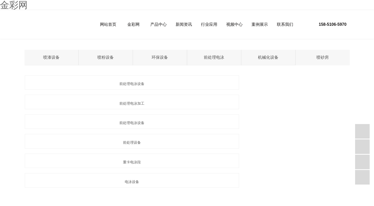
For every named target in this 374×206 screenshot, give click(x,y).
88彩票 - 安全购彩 (56, 203)
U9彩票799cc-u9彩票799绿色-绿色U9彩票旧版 (227, 203)
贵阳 (115, 178)
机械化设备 (268, 57)
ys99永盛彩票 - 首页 (297, 203)
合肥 (136, 178)
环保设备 (160, 57)
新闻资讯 (184, 24)
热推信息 (10, 172)
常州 (66, 178)
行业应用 (209, 24)
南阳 (101, 178)
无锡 (80, 178)
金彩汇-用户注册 (271, 203)
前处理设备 (75, 103)
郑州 (94, 178)
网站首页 (108, 24)
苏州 (59, 178)
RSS (51, 172)
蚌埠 (122, 178)
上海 (52, 178)
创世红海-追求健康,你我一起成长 (140, 203)
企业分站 (25, 172)
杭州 (73, 178)
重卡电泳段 (187, 103)
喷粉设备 (105, 57)
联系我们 (285, 24)
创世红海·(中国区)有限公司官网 (21, 203)
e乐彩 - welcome (323, 203)
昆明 (108, 178)
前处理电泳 (214, 57)
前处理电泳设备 (75, 84)
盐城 (45, 178)
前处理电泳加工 (186, 84)
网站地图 (39, 172)
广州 (87, 178)
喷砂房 (322, 57)
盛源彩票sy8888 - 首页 (179, 203)
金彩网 (133, 24)
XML (60, 172)
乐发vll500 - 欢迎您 (104, 203)
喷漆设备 (51, 57)
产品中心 (158, 24)
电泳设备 (298, 103)
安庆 (129, 178)
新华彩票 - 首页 (79, 203)
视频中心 (234, 24)
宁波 (38, 178)
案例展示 (260, 24)
